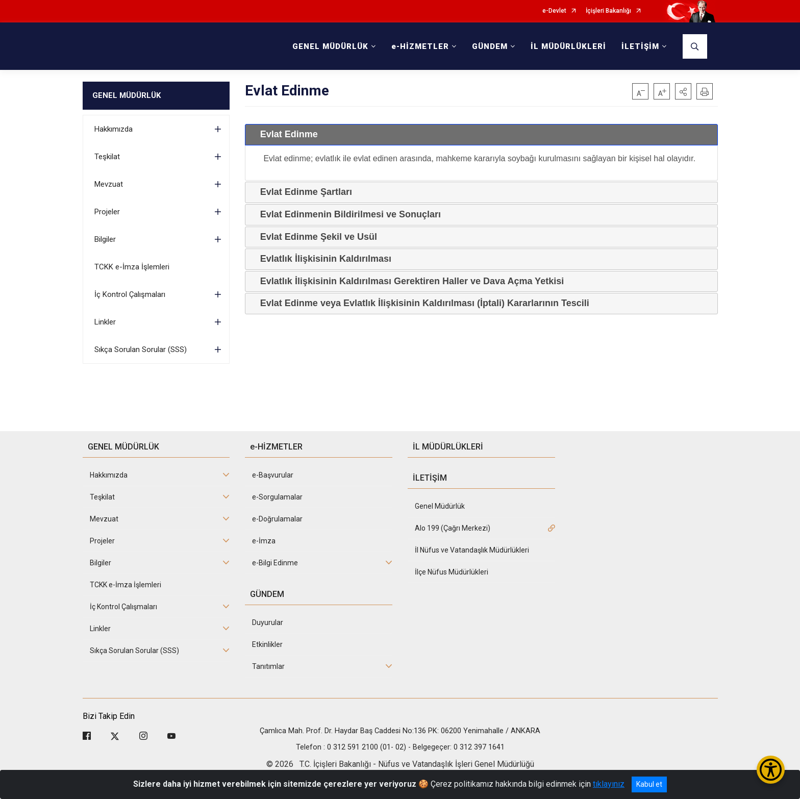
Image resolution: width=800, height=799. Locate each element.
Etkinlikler (267, 644)
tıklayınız (608, 784)
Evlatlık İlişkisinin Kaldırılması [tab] (321, 259)
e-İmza (264, 541)
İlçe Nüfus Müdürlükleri (451, 572)
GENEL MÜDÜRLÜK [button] (330, 46)
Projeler (107, 211)
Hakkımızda (113, 129)
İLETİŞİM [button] (640, 46)
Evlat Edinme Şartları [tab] (302, 192)
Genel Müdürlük (440, 506)
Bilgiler (105, 239)
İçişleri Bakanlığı (608, 11)
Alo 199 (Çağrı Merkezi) (452, 528)
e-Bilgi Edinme (275, 563)
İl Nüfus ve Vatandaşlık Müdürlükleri (472, 550)
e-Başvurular (272, 475)
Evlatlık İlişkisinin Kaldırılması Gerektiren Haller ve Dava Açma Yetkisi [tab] (408, 281)
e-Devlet (554, 11)
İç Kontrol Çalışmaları (129, 294)
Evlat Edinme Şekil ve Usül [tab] (314, 237)
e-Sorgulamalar (277, 497)
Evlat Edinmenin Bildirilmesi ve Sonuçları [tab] (346, 214)
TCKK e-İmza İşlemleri (131, 266)
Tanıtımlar (268, 666)
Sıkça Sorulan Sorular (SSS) (140, 349)
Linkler (105, 322)
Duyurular (267, 622)
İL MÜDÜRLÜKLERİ (568, 46)
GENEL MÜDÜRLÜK (126, 95)
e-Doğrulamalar (277, 519)
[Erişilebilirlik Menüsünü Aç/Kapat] (771, 770)
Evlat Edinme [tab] (285, 134)
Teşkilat (107, 156)
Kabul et (649, 784)
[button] (683, 91)
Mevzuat (108, 184)
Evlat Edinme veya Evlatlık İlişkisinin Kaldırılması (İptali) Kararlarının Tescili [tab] (420, 303)
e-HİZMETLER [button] (420, 46)
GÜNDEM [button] (490, 46)
